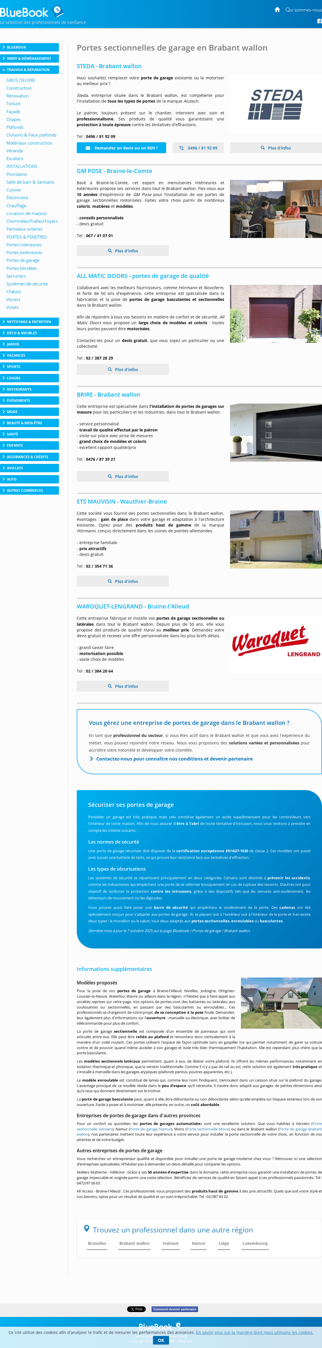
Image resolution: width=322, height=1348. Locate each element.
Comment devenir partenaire (174, 1309)
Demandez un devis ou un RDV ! (121, 148)
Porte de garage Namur (150, 1129)
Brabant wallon (134, 1243)
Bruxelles (97, 1243)
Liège (224, 1243)
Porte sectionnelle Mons (208, 1129)
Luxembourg (255, 1243)
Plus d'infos (279, 148)
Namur (199, 1243)
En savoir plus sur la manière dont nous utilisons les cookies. (255, 1332)
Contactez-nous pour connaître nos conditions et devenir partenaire (174, 759)
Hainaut (171, 1243)
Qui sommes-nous (303, 10)
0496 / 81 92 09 (198, 148)
